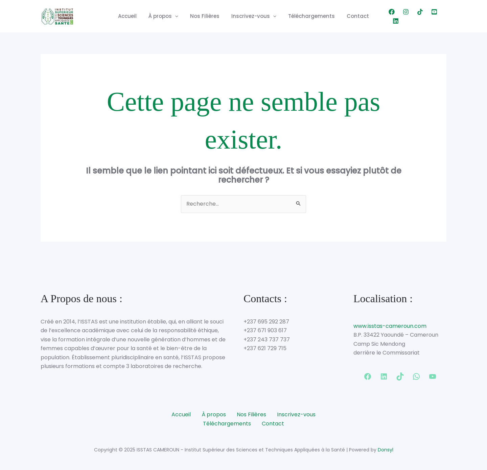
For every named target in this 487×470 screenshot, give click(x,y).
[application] (178, 16)
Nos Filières (206, 16)
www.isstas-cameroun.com (389, 326)
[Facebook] (387, 16)
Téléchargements (309, 16)
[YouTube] (429, 16)
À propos (166, 16)
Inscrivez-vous (253, 16)
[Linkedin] (443, 16)
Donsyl (385, 449)
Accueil (131, 16)
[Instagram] (401, 16)
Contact (354, 16)
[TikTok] (415, 16)
